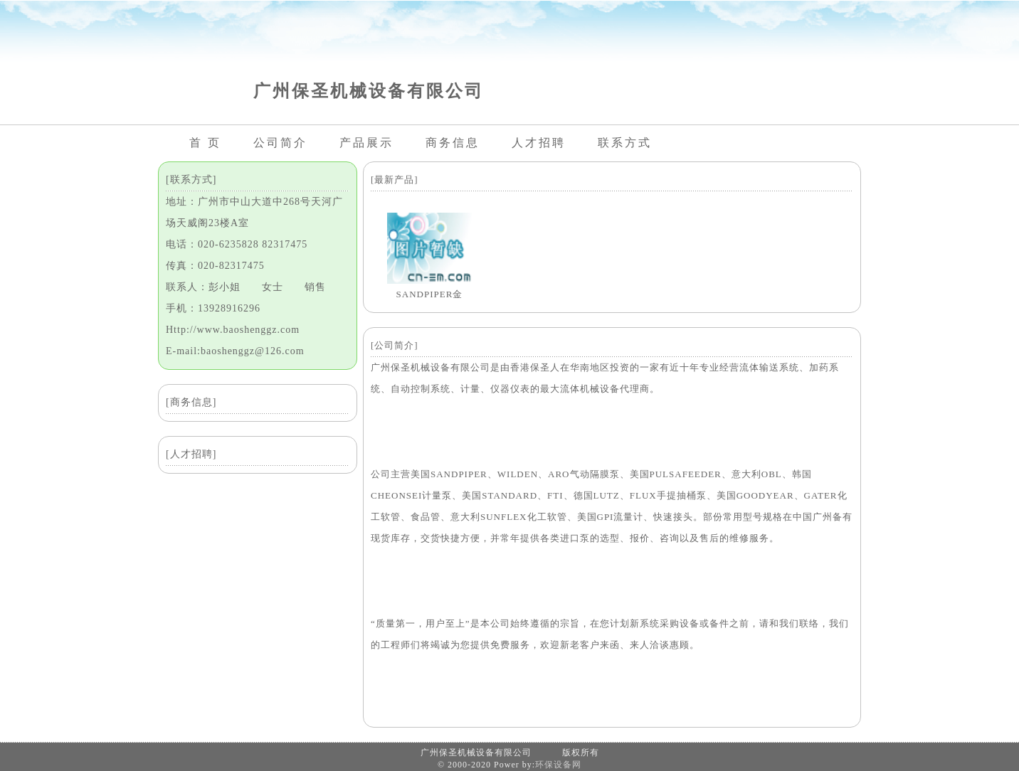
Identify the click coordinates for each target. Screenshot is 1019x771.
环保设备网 (558, 765)
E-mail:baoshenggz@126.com (235, 351)
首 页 (205, 143)
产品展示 (366, 143)
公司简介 (280, 143)
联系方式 (625, 143)
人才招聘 (539, 143)
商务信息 (453, 143)
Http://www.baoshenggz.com (233, 329)
